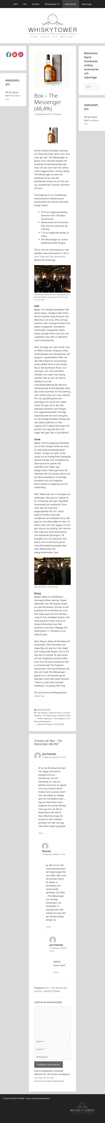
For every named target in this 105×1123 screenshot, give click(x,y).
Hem (15, 4)
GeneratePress (43, 1098)
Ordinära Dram (55, 712)
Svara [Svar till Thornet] (48, 926)
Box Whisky (42, 712)
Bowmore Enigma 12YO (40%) (50, 724)
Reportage (87, 4)
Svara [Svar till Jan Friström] (40, 833)
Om (25, 4)
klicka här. (39, 695)
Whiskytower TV (52, 4)
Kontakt (35, 4)
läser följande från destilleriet (50, 256)
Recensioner (70, 4)
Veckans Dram (64, 715)
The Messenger (50, 715)
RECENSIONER (43, 709)
